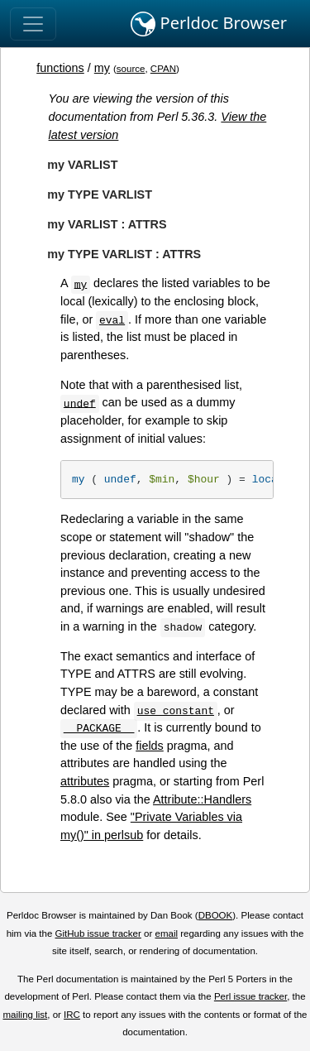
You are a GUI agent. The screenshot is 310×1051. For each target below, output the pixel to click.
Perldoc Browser (209, 24)
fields (150, 745)
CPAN (163, 69)
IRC (72, 1015)
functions (60, 67)
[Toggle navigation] (33, 24)
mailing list (24, 1015)
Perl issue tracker (250, 996)
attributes (84, 781)
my (102, 67)
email (166, 933)
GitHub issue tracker (98, 933)
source (131, 69)
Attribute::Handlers (202, 799)
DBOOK (215, 915)
